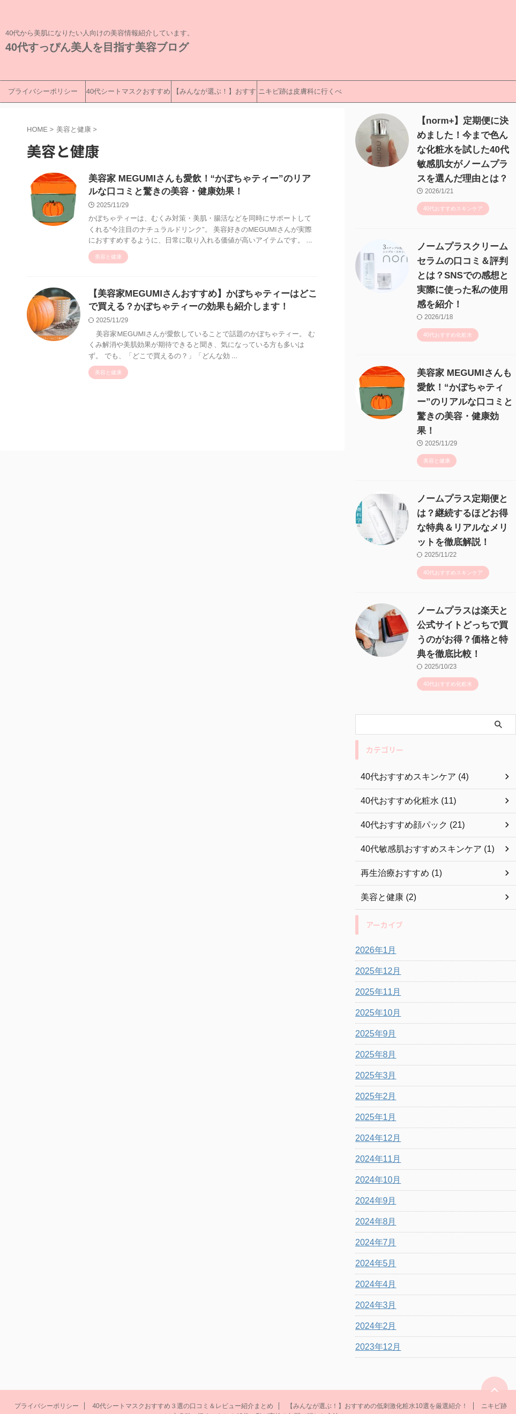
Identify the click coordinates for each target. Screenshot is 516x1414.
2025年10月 (375, 940)
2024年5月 (373, 1191)
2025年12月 (375, 899)
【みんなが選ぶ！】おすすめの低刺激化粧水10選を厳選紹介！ (214, 94)
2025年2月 (373, 1024)
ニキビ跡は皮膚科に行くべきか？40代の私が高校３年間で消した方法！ (300, 94)
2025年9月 (373, 961)
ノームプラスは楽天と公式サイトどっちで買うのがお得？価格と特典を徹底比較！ (465, 567)
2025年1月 (373, 1045)
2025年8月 (373, 982)
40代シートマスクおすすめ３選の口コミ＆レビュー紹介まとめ (128, 94)
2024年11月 (375, 1087)
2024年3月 (373, 1233)
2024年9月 (373, 1128)
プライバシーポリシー (43, 91)
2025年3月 (373, 1003)
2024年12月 (375, 1066)
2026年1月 (373, 878)
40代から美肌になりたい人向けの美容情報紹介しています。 (258, 1364)
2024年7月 (373, 1170)
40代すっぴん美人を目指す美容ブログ (97, 47)
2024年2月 (373, 1254)
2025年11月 (375, 920)
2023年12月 (375, 1275)
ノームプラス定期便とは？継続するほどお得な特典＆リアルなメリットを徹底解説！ (465, 470)
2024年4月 (373, 1212)
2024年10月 (375, 1107)
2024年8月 (373, 1149)
